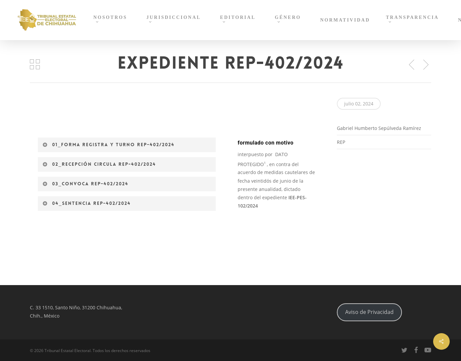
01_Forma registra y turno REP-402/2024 (108, 145)
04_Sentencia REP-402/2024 (86, 203)
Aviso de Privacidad (369, 312)
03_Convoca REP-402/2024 (85, 184)
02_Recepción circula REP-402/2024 (99, 164)
